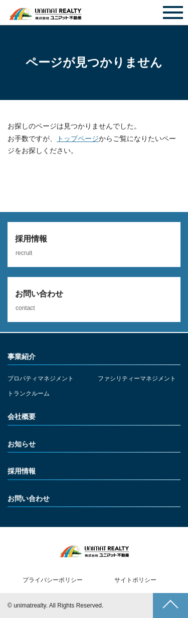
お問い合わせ (94, 13)
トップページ (78, 138)
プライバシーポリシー (53, 580)
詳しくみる (94, 244)
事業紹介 (22, 356)
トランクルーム (29, 393)
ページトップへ (170, 605)
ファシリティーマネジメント (137, 378)
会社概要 (22, 416)
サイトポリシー (135, 580)
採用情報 (22, 471)
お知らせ (22, 444)
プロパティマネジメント (41, 378)
